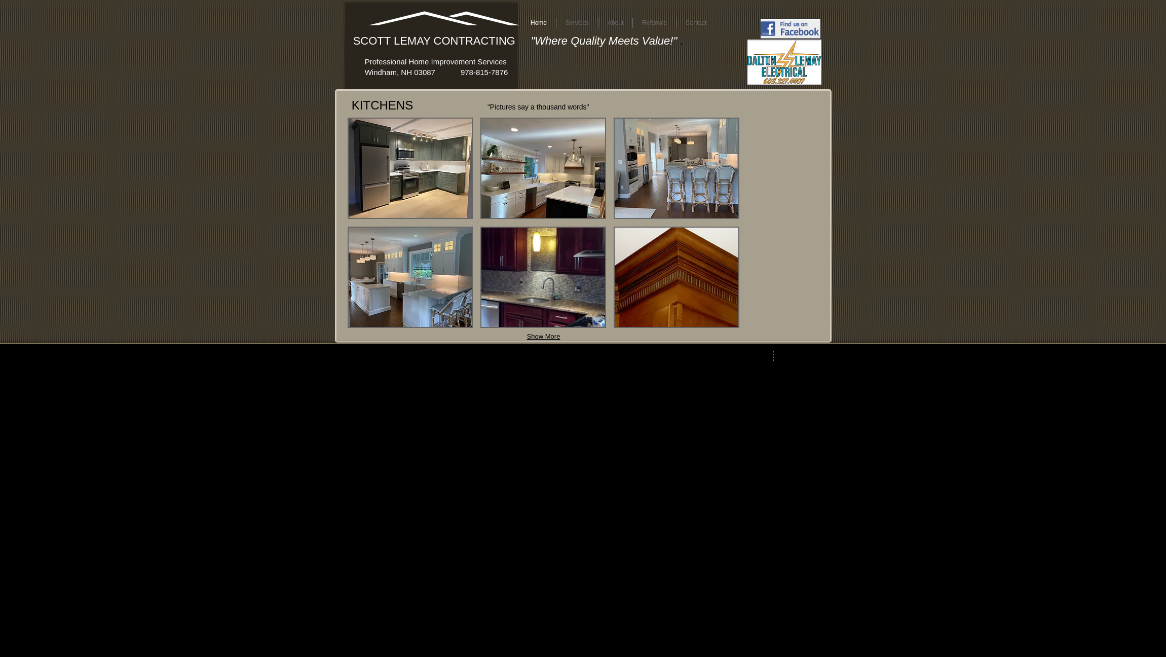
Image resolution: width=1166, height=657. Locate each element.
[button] (410, 168)
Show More (543, 336)
